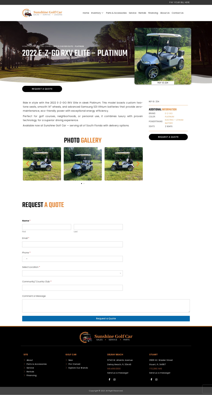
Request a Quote (106, 318)
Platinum (169, 116)
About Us (165, 12)
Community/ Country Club (37, 281)
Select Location (31, 267)
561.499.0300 (113, 368)
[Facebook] (109, 380)
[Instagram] (114, 380)
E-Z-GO (169, 113)
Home (86, 12)
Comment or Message (34, 296)
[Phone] (72, 259)
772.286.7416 (155, 368)
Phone (26, 252)
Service (132, 12)
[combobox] (25, 259)
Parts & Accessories (116, 12)
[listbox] (72, 273)
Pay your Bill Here (179, 2)
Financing (153, 12)
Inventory (97, 12)
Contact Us (177, 12)
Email (25, 238)
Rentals (142, 12)
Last (76, 232)
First (24, 232)
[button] (27, 163)
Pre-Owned (46, 46)
